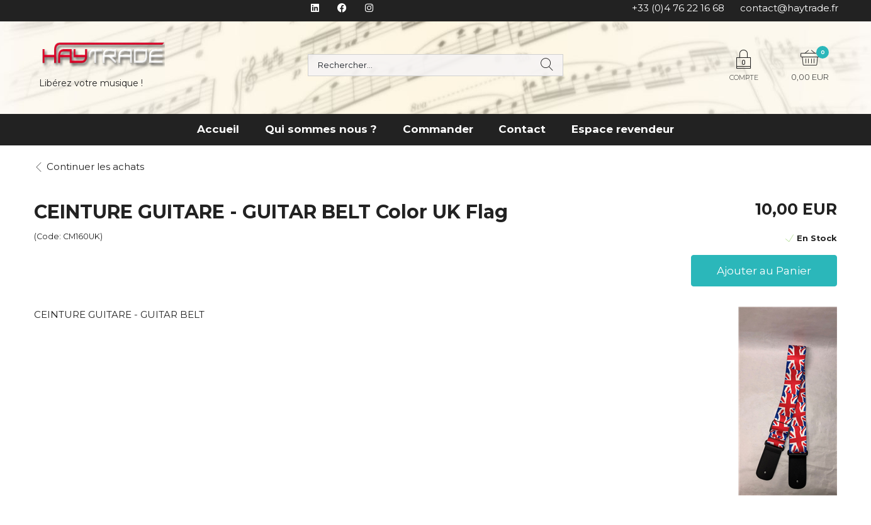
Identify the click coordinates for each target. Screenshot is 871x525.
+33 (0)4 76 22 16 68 (678, 8)
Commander (438, 129)
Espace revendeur (622, 129)
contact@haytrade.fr (789, 8)
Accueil (218, 129)
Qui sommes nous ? (321, 129)
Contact (522, 129)
